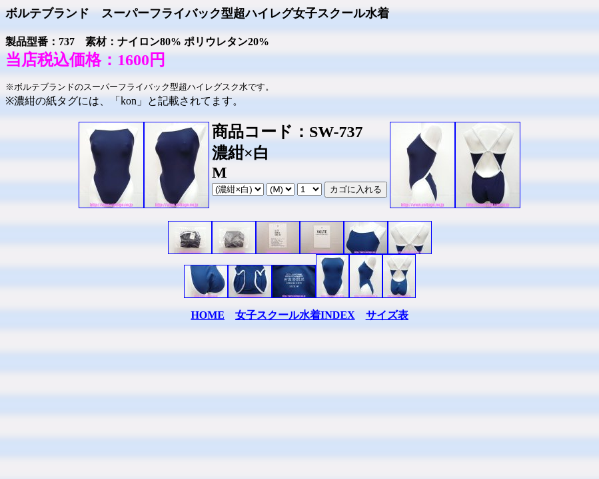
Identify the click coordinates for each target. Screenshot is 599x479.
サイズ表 (387, 315)
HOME (208, 315)
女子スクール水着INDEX (295, 315)
